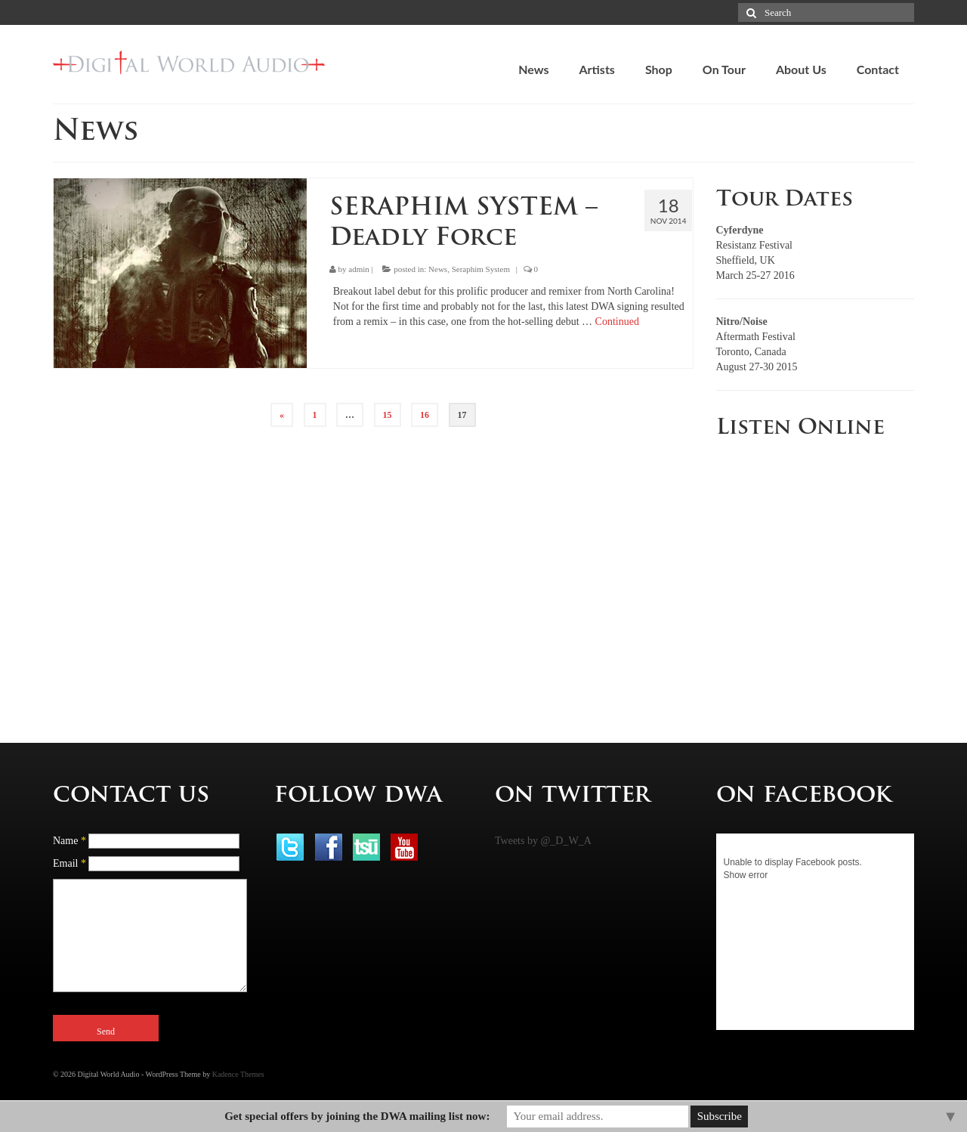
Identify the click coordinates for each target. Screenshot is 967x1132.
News (533, 69)
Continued (617, 321)
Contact (878, 69)
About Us (801, 69)
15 (387, 415)
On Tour (724, 69)
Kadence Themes (238, 1074)
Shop (658, 69)
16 (424, 415)
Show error (746, 875)
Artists (596, 69)
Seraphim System (481, 269)
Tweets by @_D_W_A (543, 840)
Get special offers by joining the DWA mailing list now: (357, 1116)
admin (358, 269)
